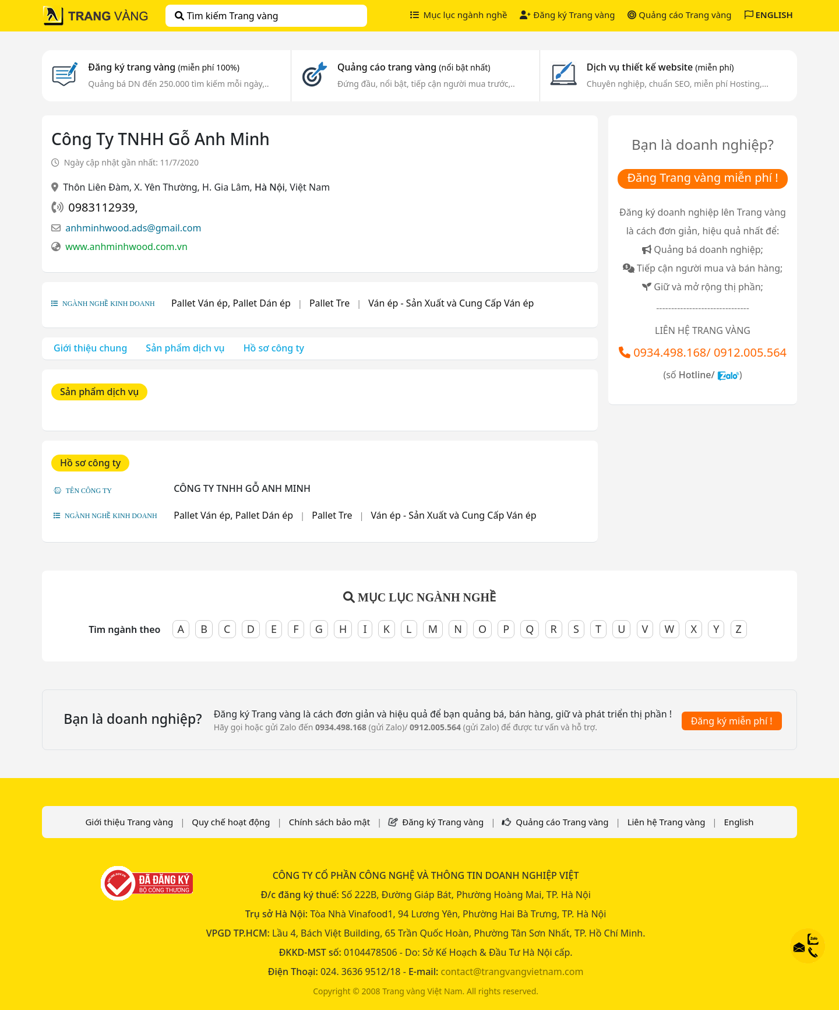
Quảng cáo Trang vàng (679, 14)
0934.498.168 (669, 352)
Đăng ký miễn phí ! (732, 721)
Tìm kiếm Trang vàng (226, 15)
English (739, 822)
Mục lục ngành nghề (458, 14)
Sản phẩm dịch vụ (185, 348)
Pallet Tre (329, 303)
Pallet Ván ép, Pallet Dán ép (231, 303)
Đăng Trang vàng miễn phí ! (702, 177)
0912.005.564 (750, 352)
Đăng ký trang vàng (163, 67)
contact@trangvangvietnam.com (511, 971)
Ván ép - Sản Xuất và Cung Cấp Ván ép (451, 303)
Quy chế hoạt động (231, 822)
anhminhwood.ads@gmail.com (133, 227)
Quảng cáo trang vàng (413, 67)
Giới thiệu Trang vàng (129, 822)
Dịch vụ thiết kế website (660, 67)
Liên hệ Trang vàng (667, 822)
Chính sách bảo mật (330, 822)
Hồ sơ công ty (274, 348)
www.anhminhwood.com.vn (126, 246)
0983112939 (101, 207)
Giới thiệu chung (90, 348)
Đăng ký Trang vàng (567, 14)
